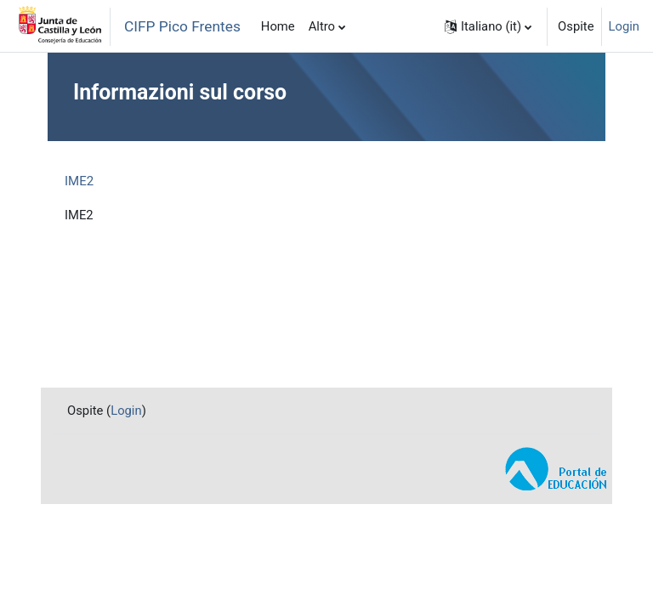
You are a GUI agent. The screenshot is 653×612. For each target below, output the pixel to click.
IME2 (79, 181)
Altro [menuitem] (322, 26)
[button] (488, 26)
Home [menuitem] (278, 26)
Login (624, 26)
